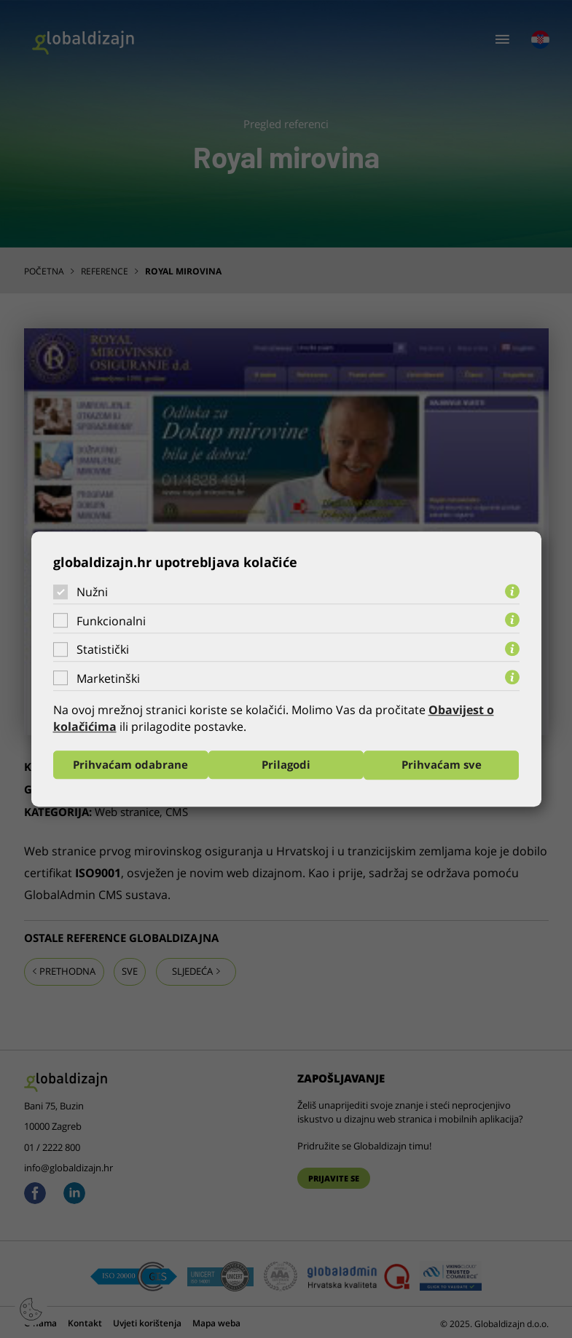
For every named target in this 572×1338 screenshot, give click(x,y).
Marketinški (108, 678)
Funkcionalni (111, 621)
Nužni (92, 592)
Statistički (103, 649)
